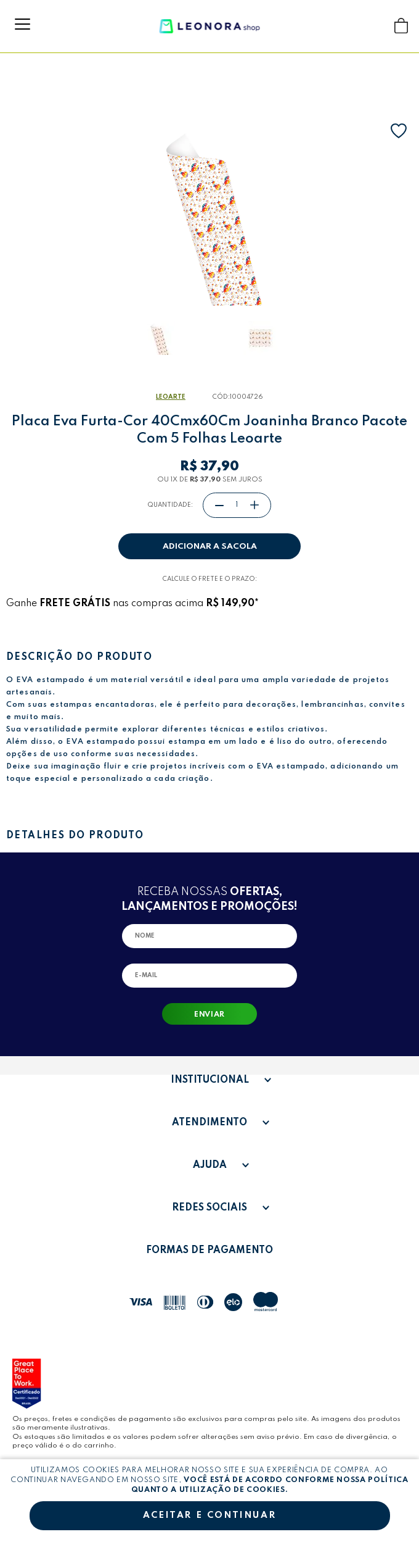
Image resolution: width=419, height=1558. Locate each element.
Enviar (209, 1015)
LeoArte (170, 397)
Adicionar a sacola (210, 547)
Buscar (377, 25)
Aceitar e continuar (209, 1515)
